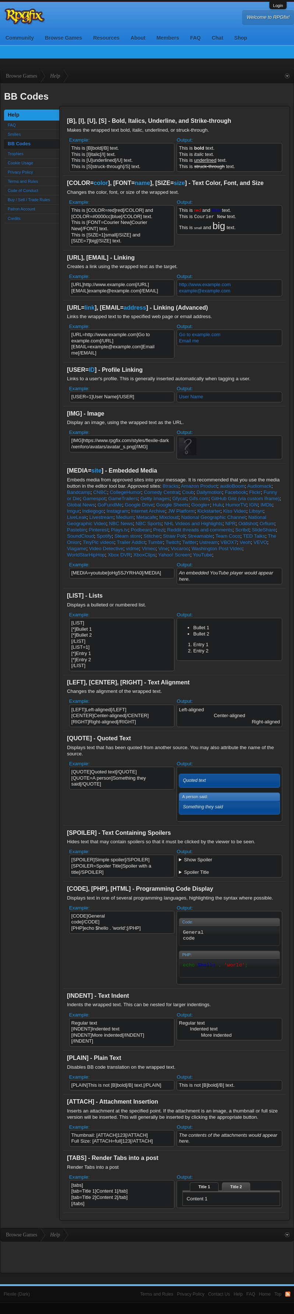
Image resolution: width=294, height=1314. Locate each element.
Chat (217, 38)
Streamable (200, 536)
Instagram (117, 511)
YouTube (202, 555)
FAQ (195, 38)
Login (278, 5)
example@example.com (204, 290)
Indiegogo (93, 511)
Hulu (218, 505)
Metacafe (146, 517)
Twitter (189, 542)
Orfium (267, 523)
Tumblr (155, 542)
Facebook (236, 492)
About (138, 38)
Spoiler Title (196, 872)
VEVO (260, 542)
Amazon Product (199, 486)
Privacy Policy (20, 172)
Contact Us (219, 1294)
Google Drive (139, 505)
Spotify (104, 536)
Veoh (245, 542)
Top (277, 1294)
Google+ (200, 505)
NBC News (121, 523)
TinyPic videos (98, 542)
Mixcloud (168, 517)
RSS (287, 1294)
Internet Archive (148, 511)
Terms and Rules (23, 181)
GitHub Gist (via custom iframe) (245, 498)
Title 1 (204, 1187)
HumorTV (236, 505)
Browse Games (63, 38)
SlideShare (264, 530)
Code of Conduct (23, 190)
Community (20, 38)
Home (265, 1294)
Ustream (208, 542)
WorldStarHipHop (86, 555)
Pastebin (76, 530)
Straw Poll (174, 536)
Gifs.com (199, 498)
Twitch (173, 542)
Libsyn (256, 511)
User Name (191, 396)
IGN (253, 505)
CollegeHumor (125, 492)
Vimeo (149, 548)
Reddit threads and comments (200, 530)
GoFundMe (110, 505)
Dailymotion (209, 492)
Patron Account (21, 209)
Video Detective (106, 548)
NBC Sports (148, 523)
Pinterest (98, 530)
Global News (81, 505)
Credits (14, 218)
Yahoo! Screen (174, 555)
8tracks (170, 486)
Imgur (73, 511)
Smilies (14, 134)
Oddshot (247, 523)
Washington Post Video (216, 548)
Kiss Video (234, 511)
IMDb (266, 505)
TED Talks (254, 536)
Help (238, 1294)
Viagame (76, 548)
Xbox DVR (119, 555)
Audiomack (259, 486)
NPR (230, 523)
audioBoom (232, 486)
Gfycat (179, 498)
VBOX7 (228, 542)
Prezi (158, 530)
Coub (188, 492)
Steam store (127, 536)
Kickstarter (208, 511)
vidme (132, 548)
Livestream (101, 517)
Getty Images (155, 498)
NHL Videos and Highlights (193, 523)
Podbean (140, 530)
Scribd (242, 530)
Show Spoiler (198, 859)
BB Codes (19, 143)
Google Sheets (172, 505)
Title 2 (236, 1187)
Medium (124, 517)
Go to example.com (199, 334)
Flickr (255, 492)
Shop (240, 38)
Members (167, 38)
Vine (163, 548)
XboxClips (145, 555)
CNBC (100, 492)
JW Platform (181, 511)
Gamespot (94, 498)
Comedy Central (161, 492)
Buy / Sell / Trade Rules (29, 199)
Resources (106, 38)
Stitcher (152, 536)
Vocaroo (180, 548)
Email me (189, 340)
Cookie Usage (20, 163)
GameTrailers (123, 498)
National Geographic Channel (213, 517)
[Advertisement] (147, 1256)
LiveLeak (76, 517)
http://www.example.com (205, 284)
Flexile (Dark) (17, 1294)
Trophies (15, 154)
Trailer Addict (131, 542)
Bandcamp (79, 492)
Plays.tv (119, 530)
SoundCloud (80, 536)
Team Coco (228, 536)
